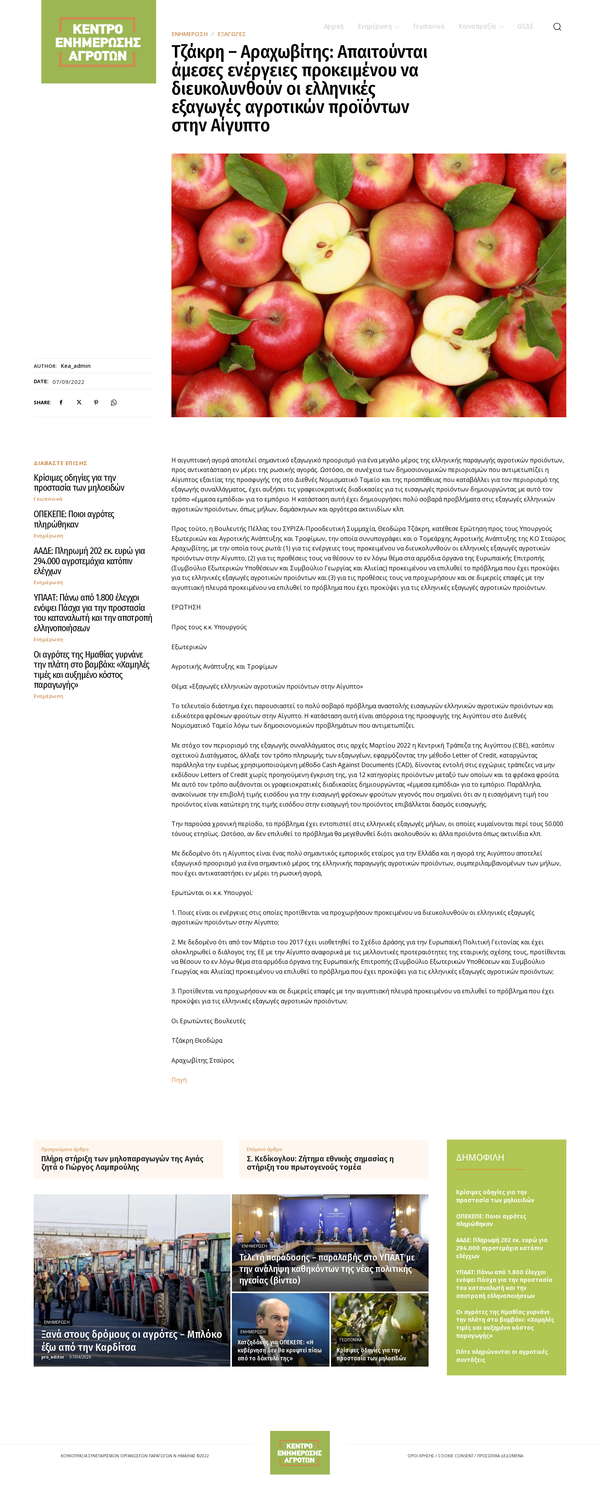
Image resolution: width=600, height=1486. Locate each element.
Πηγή (179, 1080)
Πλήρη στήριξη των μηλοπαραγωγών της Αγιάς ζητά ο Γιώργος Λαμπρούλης (122, 1163)
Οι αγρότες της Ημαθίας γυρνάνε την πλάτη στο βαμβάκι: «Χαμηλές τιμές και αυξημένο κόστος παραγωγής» (91, 669)
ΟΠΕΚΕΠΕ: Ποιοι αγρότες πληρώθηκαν (74, 519)
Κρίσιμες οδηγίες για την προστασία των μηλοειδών (79, 482)
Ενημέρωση (49, 535)
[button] (557, 26)
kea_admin (76, 365)
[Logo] (300, 1452)
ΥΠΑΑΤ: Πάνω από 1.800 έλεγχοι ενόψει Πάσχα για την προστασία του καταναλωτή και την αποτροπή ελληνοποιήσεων (93, 612)
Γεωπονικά (48, 498)
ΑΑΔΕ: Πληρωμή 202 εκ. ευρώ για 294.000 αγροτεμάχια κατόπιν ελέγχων (89, 560)
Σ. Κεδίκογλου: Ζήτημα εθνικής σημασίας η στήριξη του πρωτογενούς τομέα (320, 1163)
